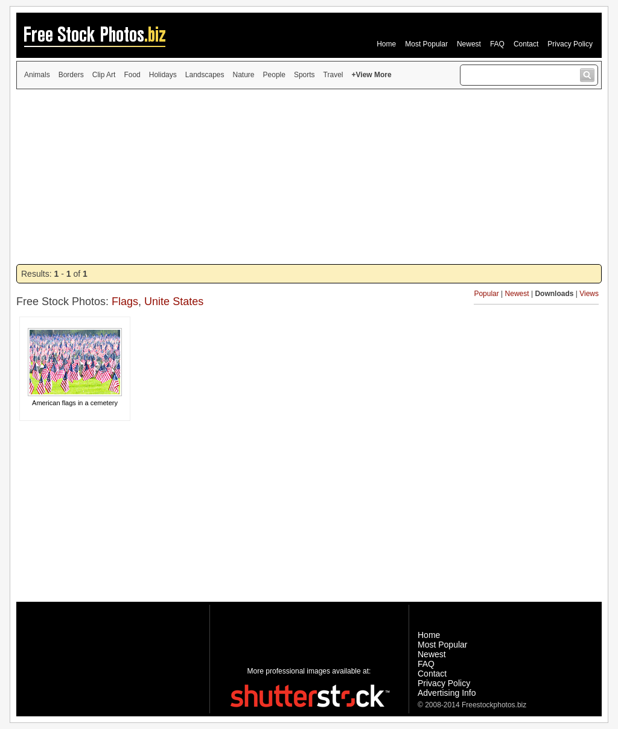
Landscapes (205, 75)
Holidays (163, 75)
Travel (333, 75)
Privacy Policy (570, 44)
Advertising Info (447, 693)
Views (589, 293)
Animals (37, 75)
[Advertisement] (309, 176)
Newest (469, 44)
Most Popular (426, 44)
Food (132, 75)
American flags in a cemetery (75, 402)
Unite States (173, 301)
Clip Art (104, 75)
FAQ (497, 44)
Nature (244, 75)
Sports (304, 75)
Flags (125, 301)
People (274, 75)
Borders (71, 75)
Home (386, 44)
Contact (526, 44)
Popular (486, 293)
